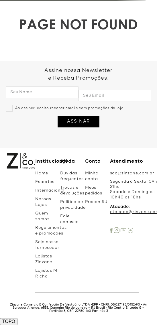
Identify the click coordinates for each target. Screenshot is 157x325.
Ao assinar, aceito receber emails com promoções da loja (69, 108)
